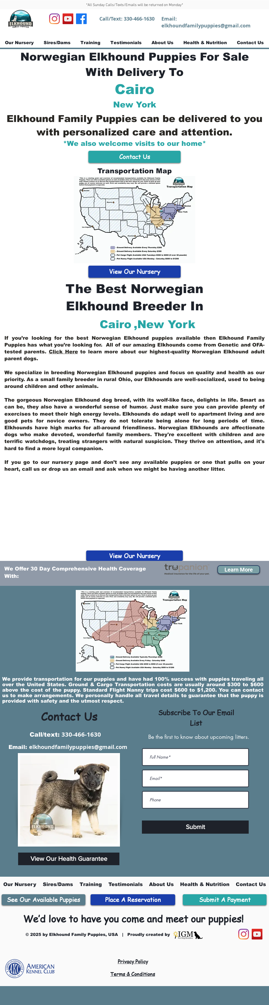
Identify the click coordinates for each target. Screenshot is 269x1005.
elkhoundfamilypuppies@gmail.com (206, 25)
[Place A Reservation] (133, 899)
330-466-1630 (139, 18)
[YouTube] (68, 18)
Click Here (63, 351)
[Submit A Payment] (225, 899)
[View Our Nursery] (134, 272)
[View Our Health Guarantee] (68, 859)
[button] (238, 569)
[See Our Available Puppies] (43, 899)
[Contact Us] (134, 157)
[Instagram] (54, 18)
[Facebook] (81, 18)
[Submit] (195, 827)
